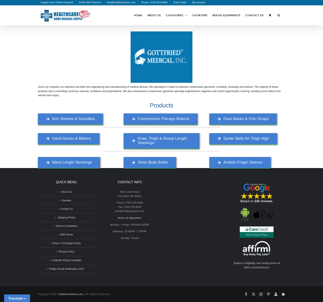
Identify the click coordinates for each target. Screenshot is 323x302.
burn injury (53, 95)
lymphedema (114, 91)
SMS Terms (66, 234)
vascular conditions (90, 91)
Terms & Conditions (66, 226)
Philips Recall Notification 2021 (66, 268)
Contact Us (66, 208)
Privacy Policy (66, 251)
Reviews (66, 200)
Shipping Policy (66, 217)
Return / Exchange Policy (66, 243)
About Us (66, 191)
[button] (278, 15)
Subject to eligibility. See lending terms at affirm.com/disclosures (256, 265)
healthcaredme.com (71, 294)
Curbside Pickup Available (66, 260)
